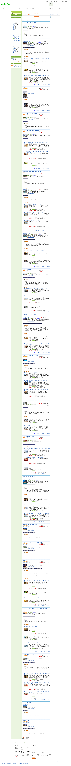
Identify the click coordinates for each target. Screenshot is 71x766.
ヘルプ (44, 1)
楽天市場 (63, 1)
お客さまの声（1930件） (26, 656)
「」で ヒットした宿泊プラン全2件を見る (42, 266)
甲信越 (14, 25)
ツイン (35, 755)
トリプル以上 (40, 755)
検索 (34, 758)
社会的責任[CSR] (15, 763)
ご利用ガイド (48, 1)
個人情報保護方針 (9, 763)
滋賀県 (14, 29)
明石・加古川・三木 (17, 38)
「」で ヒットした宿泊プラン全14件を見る (42, 651)
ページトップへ (58, 761)
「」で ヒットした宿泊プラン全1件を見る (42, 110)
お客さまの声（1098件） (26, 317)
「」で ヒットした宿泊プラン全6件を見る (42, 311)
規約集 (24, 763)
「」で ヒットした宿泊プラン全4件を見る (42, 168)
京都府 (14, 30)
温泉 (13, 60)
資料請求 (26, 763)
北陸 (13, 26)
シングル (23, 755)
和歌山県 (14, 50)
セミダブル (27, 755)
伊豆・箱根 (14, 24)
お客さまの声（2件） (26, 25)
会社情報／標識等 (3, 763)
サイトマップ (53, 1)
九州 (13, 53)
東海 (13, 27)
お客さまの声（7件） (26, 189)
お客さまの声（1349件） (26, 526)
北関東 (14, 22)
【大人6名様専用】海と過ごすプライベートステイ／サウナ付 (34, 220)
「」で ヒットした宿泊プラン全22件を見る (42, 699)
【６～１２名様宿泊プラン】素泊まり (30, 425)
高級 (13, 59)
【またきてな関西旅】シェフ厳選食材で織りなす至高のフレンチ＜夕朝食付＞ (37, 288)
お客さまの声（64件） (26, 611)
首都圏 (14, 23)
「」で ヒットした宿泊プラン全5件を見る (42, 605)
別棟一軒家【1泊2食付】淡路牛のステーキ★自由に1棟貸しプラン (35, 457)
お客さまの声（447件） (26, 41)
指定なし (29, 13)
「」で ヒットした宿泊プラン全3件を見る (42, 473)
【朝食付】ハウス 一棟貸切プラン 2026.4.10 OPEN (35, 372)
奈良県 (14, 49)
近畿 (13, 28)
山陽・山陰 (14, 51)
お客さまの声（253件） (26, 722)
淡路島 (15, 48)
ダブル (32, 755)
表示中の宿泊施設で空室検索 (54, 14)
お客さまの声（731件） (26, 233)
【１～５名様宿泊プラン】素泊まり (30, 417)
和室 (43, 755)
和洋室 (47, 755)
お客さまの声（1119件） (26, 544)
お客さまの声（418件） (26, 479)
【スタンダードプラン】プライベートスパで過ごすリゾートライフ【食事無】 (37, 513)
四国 (13, 52)
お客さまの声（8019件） (26, 562)
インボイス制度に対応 (16, 66)
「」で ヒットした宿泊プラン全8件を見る (42, 84)
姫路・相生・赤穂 (17, 40)
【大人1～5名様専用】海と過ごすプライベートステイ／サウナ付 (34, 204)
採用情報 (20, 763)
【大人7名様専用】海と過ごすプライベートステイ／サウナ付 (34, 212)
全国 (12, 18)
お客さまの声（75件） (26, 357)
